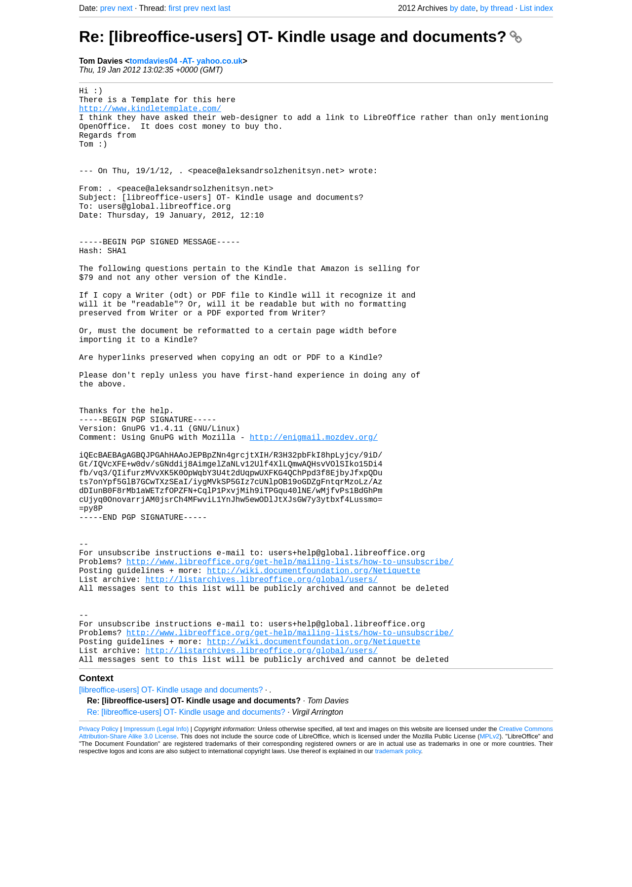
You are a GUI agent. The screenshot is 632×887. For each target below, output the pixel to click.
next (125, 8)
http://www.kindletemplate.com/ (150, 114)
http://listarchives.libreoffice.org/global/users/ (261, 689)
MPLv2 (490, 864)
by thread (496, 8)
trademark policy (398, 879)
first (174, 8)
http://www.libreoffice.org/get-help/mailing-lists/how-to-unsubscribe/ (289, 667)
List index (536, 8)
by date (462, 8)
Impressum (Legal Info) (156, 857)
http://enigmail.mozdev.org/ (314, 515)
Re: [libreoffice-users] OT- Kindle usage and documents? (300, 36)
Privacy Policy (98, 857)
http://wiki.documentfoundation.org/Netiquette (313, 678)
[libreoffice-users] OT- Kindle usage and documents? (171, 818)
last (224, 8)
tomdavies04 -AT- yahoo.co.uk (185, 61)
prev (108, 8)
